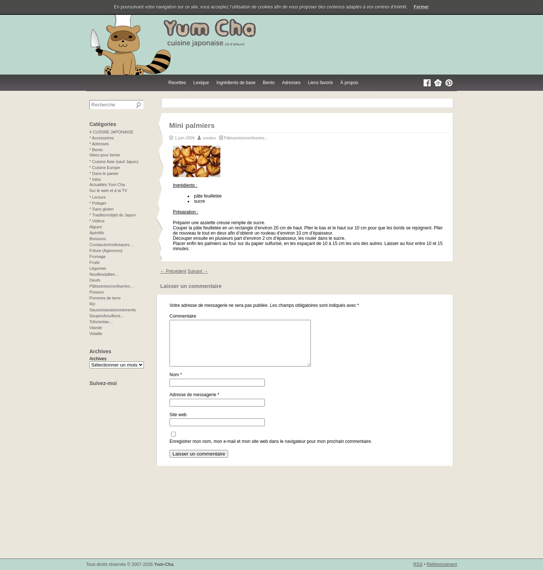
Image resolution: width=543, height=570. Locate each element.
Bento (268, 82)
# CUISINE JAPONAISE (111, 132)
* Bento (96, 150)
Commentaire (183, 316)
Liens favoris (320, 82)
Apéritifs (96, 233)
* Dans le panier (103, 173)
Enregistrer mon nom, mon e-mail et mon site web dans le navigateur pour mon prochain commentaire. (271, 450)
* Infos (95, 179)
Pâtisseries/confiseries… (111, 286)
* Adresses (99, 144)
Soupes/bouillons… (107, 316)
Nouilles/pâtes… (104, 274)
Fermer (421, 7)
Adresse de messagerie (194, 403)
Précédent (173, 271)
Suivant (197, 271)
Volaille (95, 333)
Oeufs (94, 280)
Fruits (94, 262)
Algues (95, 227)
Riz (92, 304)
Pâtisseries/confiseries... (246, 138)
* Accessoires (101, 138)
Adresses (291, 82)
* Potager (97, 203)
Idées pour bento (104, 155)
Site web (178, 423)
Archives (97, 358)
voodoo (209, 138)
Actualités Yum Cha (107, 184)
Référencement (442, 564)
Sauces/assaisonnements (112, 310)
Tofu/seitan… (101, 321)
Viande (95, 327)
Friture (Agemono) (105, 250)
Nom (176, 383)
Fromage (97, 256)
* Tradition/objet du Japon (112, 215)
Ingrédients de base (235, 82)
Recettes (177, 82)
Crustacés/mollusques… (111, 244)
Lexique (201, 82)
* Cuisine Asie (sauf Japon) (113, 161)
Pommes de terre (105, 298)
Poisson (96, 292)
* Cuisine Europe (104, 167)
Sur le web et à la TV (108, 190)
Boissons (97, 238)
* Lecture (97, 197)
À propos (349, 82)
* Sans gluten (101, 209)
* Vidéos (97, 221)
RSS (417, 564)
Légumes (97, 268)
